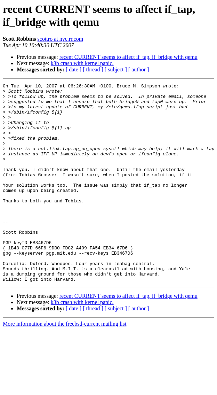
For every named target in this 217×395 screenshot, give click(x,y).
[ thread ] (93, 69)
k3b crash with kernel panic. (82, 63)
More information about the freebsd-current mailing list (64, 363)
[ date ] (73, 69)
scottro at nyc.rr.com (60, 39)
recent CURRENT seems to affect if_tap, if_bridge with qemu (128, 57)
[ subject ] (116, 69)
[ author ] (138, 69)
